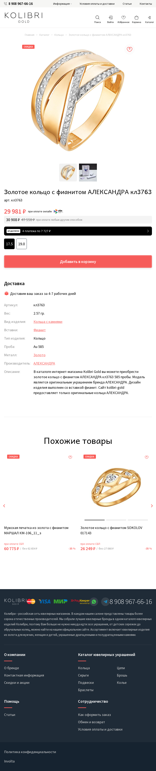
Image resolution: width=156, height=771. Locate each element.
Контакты (146, 3)
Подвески (86, 682)
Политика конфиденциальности (30, 751)
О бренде (11, 668)
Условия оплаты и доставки (97, 3)
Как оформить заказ (94, 714)
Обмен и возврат (91, 722)
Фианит (40, 330)
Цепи (121, 668)
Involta (9, 761)
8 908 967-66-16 (21, 3)
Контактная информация (24, 675)
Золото (40, 355)
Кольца (59, 35)
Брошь (122, 675)
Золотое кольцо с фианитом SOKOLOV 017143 (111, 530)
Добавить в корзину (78, 261)
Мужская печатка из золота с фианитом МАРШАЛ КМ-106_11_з (36, 530)
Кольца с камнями (48, 321)
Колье (122, 682)
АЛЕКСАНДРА (44, 363)
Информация (61, 3)
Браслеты (85, 689)
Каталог (44, 35)
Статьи (127, 3)
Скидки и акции (16, 682)
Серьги (83, 675)
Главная (29, 35)
